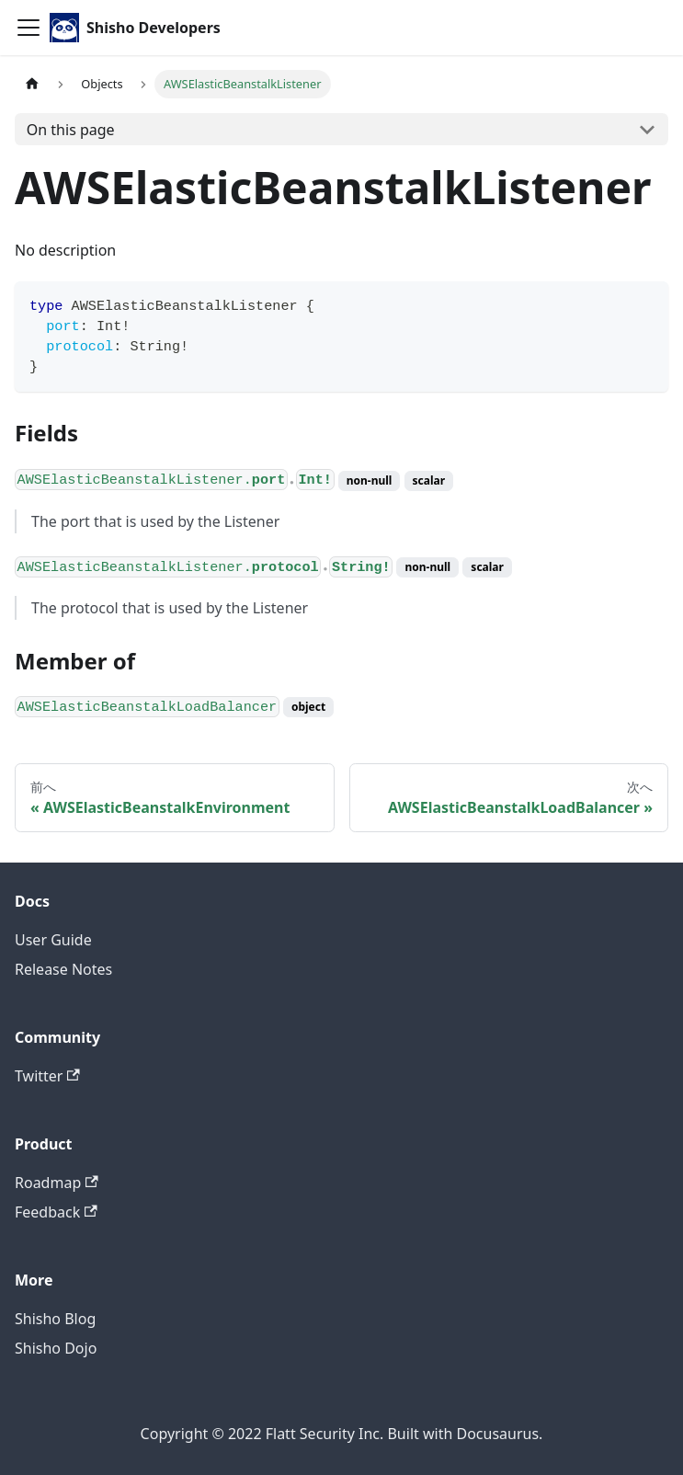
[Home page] (32, 84)
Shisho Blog (55, 1319)
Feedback (56, 1212)
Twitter (47, 1076)
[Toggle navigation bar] (28, 27)
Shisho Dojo (56, 1348)
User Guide (53, 940)
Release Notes (63, 969)
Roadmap (56, 1182)
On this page (71, 130)
